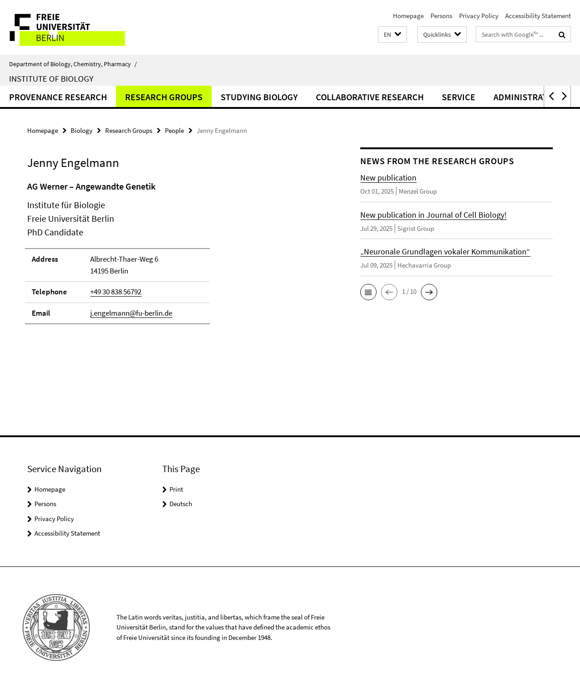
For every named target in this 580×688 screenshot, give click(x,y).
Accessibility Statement (538, 15)
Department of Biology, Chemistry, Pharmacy (73, 64)
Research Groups (164, 96)
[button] (392, 34)
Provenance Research (58, 96)
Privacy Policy (478, 15)
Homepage (408, 15)
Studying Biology (259, 96)
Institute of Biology (51, 78)
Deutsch (180, 503)
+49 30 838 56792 (115, 292)
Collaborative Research (370, 96)
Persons (441, 15)
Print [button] (176, 489)
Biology (81, 130)
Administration (527, 96)
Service (458, 96)
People (174, 130)
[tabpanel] (177, 256)
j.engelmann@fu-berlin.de (131, 313)
